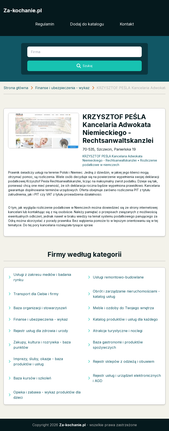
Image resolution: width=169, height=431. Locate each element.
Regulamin (44, 24)
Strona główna (16, 88)
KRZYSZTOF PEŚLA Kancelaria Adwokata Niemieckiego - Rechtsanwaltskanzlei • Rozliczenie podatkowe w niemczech (120, 160)
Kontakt (127, 24)
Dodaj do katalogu (87, 24)
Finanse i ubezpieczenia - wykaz (62, 88)
